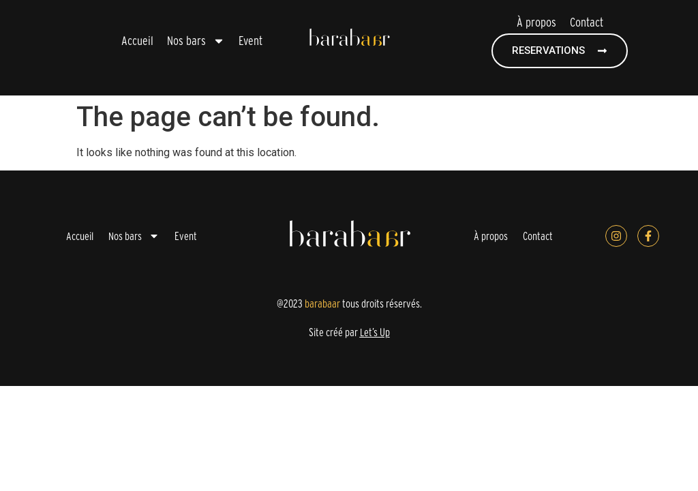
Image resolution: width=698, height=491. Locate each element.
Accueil (137, 40)
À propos (536, 22)
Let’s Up (375, 332)
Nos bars (196, 41)
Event (250, 40)
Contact (586, 22)
